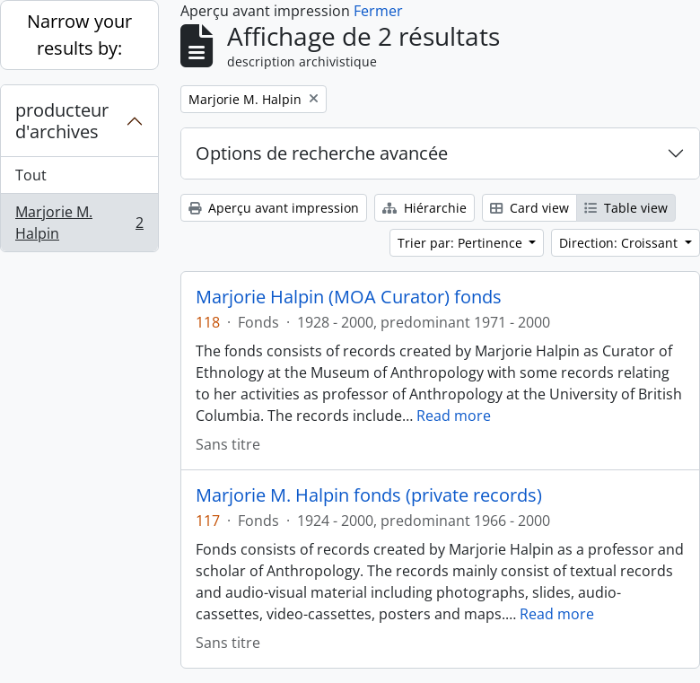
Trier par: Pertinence (462, 242)
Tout (31, 175)
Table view (626, 207)
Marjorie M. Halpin (79, 222)
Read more (453, 415)
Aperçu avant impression (273, 207)
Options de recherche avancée (322, 153)
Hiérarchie (424, 207)
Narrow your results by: (79, 34)
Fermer (378, 11)
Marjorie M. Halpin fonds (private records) (369, 495)
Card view (529, 207)
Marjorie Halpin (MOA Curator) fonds (349, 297)
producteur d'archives (62, 121)
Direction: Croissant (620, 242)
